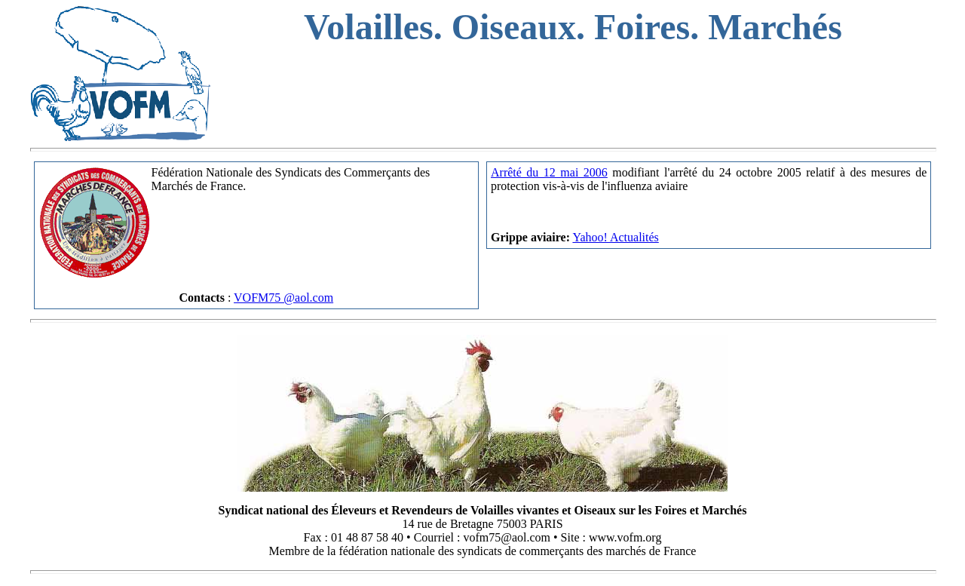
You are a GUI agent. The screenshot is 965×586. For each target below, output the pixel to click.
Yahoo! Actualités (615, 237)
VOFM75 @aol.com (283, 297)
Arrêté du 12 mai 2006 (549, 172)
